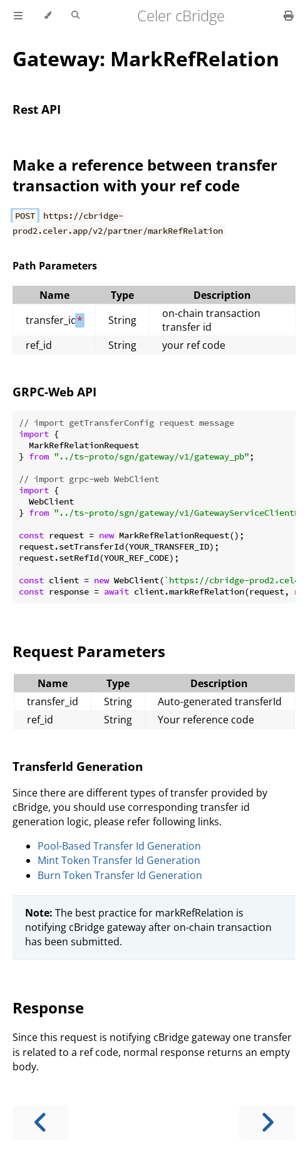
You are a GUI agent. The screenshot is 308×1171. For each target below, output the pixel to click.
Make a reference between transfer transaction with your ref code (145, 175)
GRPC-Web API (54, 392)
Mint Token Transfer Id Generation (119, 860)
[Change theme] (47, 15)
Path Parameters (55, 266)
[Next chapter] (267, 1122)
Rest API (37, 109)
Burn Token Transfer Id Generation (120, 875)
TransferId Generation (78, 766)
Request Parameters (89, 651)
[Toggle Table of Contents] (18, 15)
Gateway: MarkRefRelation (146, 58)
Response (48, 1007)
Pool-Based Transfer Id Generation (119, 846)
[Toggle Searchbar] (75, 15)
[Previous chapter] (41, 1122)
